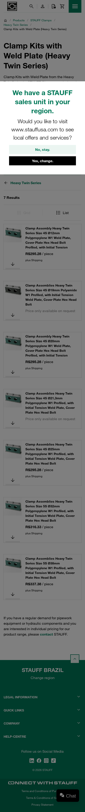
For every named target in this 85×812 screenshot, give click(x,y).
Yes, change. (42, 161)
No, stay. (42, 149)
